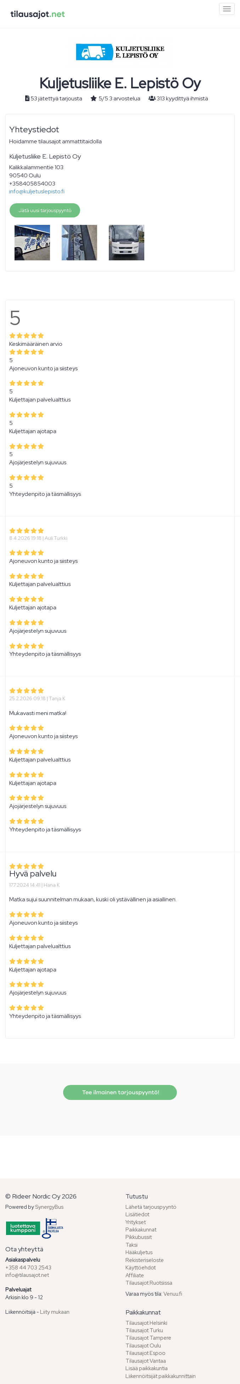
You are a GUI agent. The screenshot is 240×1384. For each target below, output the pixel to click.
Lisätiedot (137, 1214)
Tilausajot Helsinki (146, 1323)
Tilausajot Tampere (148, 1337)
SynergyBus (49, 1207)
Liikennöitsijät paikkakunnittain (160, 1376)
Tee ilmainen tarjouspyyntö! (120, 1092)
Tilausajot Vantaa (145, 1360)
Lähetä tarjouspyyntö (151, 1207)
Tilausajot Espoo (145, 1353)
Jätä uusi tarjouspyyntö (44, 210)
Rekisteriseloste (144, 1260)
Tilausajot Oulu (143, 1345)
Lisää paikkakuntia (146, 1368)
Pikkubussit (138, 1237)
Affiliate (134, 1275)
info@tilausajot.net (27, 1275)
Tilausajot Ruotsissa (148, 1282)
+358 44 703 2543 (28, 1267)
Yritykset (135, 1222)
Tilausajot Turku (144, 1330)
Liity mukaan (54, 1312)
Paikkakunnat (140, 1229)
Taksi (131, 1245)
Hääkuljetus (138, 1252)
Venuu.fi (172, 1293)
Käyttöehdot (140, 1267)
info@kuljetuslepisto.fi (37, 191)
